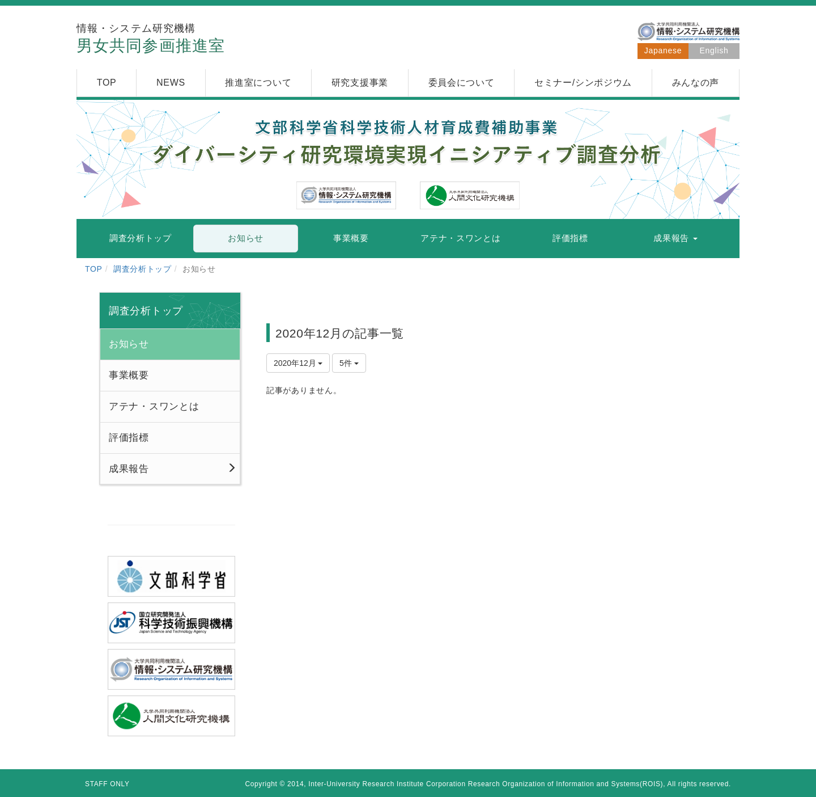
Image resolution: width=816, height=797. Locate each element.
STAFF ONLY (107, 784)
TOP (94, 268)
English (714, 50)
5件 (349, 363)
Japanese (663, 50)
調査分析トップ (142, 268)
